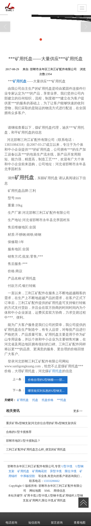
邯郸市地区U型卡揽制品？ (23, 440)
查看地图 (79, 519)
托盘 (35, 400)
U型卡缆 (66, 466)
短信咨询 (34, 519)
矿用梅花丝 (39, 471)
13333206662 (52, 481)
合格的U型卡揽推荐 (19, 432)
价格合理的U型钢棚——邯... (46, 379)
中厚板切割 (27, 476)
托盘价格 (47, 400)
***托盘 (61, 400)
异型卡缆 (56, 471)
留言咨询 (57, 519)
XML (47, 490)
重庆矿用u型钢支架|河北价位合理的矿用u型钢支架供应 (41, 423)
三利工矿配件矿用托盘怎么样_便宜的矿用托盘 (36, 449)
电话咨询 (11, 519)
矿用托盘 (55, 371)
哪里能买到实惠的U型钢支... (46, 390)
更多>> (78, 411)
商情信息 (59, 490)
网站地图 (35, 490)
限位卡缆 (70, 471)
